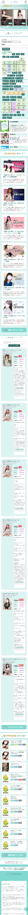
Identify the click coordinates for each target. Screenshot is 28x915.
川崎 (20, 73)
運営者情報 (22, 868)
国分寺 (18, 54)
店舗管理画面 (21, 870)
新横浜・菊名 (5, 81)
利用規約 (16, 870)
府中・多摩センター (14, 57)
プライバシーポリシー (8, 870)
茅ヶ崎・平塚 (5, 84)
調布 (8, 57)
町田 (4, 57)
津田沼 (4, 118)
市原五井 (9, 118)
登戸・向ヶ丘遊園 (19, 78)
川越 (8, 97)
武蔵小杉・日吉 (19, 76)
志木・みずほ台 (6, 100)
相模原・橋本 (12, 84)
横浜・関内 (15, 73)
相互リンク (11, 868)
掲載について (5, 868)
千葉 (18, 112)
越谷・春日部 (13, 97)
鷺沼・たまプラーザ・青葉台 (8, 78)
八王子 (22, 54)
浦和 (4, 97)
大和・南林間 (5, 89)
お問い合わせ (3, 2)
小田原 (11, 89)
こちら (12, 863)
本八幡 (19, 115)
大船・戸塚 (12, 81)
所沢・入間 (13, 100)
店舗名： (3, 45)
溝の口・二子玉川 (11, 76)
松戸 (11, 115)
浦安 (15, 115)
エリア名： (4, 40)
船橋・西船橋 (5, 115)
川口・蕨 (19, 97)
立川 (13, 54)
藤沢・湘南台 (19, 81)
